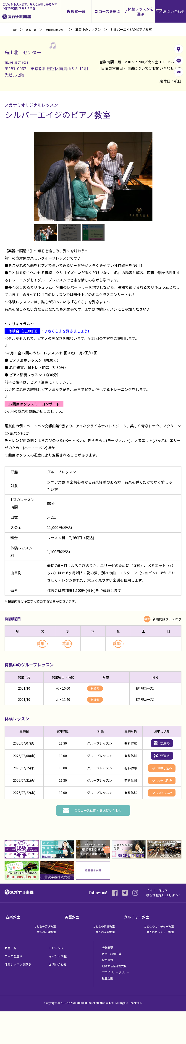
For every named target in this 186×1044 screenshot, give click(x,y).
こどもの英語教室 (102, 958)
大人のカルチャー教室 (158, 964)
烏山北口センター (63, 29)
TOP (14, 29)
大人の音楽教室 (45, 964)
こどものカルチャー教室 (156, 958)
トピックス (58, 980)
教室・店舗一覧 (113, 986)
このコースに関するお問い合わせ (98, 843)
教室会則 (108, 1010)
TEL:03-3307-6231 (22, 62)
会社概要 (108, 980)
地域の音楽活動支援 (116, 998)
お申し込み (162, 787)
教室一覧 (78, 11)
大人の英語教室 (103, 964)
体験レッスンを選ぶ (140, 11)
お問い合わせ (60, 996)
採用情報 (108, 992)
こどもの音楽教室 (43, 958)
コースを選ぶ (109, 11)
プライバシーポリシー (118, 1004)
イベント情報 (60, 988)
